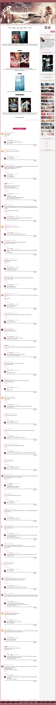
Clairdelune (9, 140)
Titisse (5, 459)
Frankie (5, 593)
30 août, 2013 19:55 (15, 620)
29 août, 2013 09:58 (15, 284)
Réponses (7, 138)
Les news (46, 145)
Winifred (5, 328)
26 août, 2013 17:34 (12, 413)
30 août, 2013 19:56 (15, 637)
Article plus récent (5, 699)
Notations (29, 24)
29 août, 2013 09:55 (15, 174)
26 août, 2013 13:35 (12, 240)
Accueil (3, 24)
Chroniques (8, 24)
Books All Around (7, 293)
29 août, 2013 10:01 (15, 404)
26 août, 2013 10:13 (11, 183)
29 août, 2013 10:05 (15, 585)
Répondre (6, 136)
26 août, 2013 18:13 (10, 459)
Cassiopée (6, 379)
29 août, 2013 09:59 (15, 336)
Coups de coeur (15, 24)
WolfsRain (6, 577)
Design (33, 24)
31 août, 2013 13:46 (15, 675)
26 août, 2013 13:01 (13, 225)
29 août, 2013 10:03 (15, 517)
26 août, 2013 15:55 (11, 345)
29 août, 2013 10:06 (15, 601)
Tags (47, 147)
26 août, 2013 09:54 (11, 132)
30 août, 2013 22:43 (11, 646)
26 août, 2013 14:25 (13, 293)
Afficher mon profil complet (44, 49)
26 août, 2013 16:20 (10, 361)
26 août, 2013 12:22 (10, 204)
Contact (41, 24)
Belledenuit (6, 164)
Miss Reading (6, 240)
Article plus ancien (33, 699)
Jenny (5, 361)
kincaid (5, 276)
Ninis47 (5, 396)
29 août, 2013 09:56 (15, 193)
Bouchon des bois (7, 444)
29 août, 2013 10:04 (15, 533)
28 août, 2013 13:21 (11, 577)
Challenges (24, 24)
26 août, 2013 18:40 (9, 474)
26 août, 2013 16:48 (11, 379)
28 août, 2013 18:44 (10, 593)
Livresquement (6, 225)
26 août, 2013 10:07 (11, 164)
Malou (19, 44)
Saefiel (5, 204)
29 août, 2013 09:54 (15, 140)
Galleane (25, 44)
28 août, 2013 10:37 (11, 562)
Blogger (36, 702)
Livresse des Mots (7, 313)
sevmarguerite (6, 413)
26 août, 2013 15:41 (10, 328)
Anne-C (5, 525)
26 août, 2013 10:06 (14, 149)
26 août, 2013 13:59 (10, 276)
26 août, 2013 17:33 (10, 396)
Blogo (37, 24)
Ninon (5, 629)
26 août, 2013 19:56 (12, 509)
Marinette (5, 562)
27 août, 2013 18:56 (10, 543)
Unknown (5, 132)
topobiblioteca (6, 509)
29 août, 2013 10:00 (15, 370)
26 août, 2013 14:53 (14, 313)
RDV (19, 24)
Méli (5, 474)
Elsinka (5, 543)
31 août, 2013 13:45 (15, 654)
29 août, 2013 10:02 (15, 466)
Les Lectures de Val (7, 149)
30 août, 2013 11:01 (10, 629)
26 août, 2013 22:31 (10, 525)
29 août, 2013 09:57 (15, 248)
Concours (46, 143)
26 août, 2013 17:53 (14, 444)
